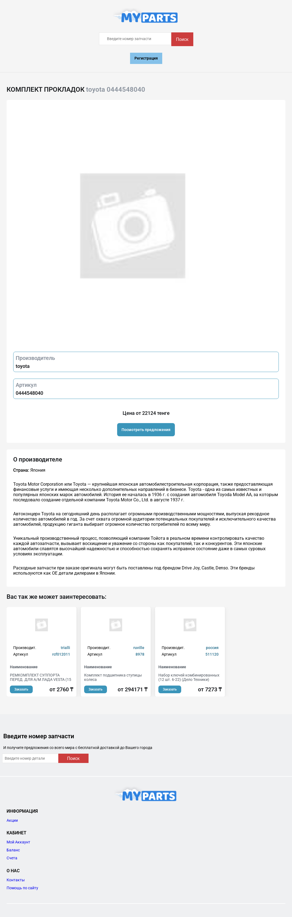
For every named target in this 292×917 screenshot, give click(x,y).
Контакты (16, 880)
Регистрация (146, 58)
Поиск (182, 39)
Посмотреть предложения (146, 429)
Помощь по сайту (22, 888)
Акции (12, 820)
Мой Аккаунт (18, 842)
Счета (12, 858)
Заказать (21, 689)
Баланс (13, 850)
